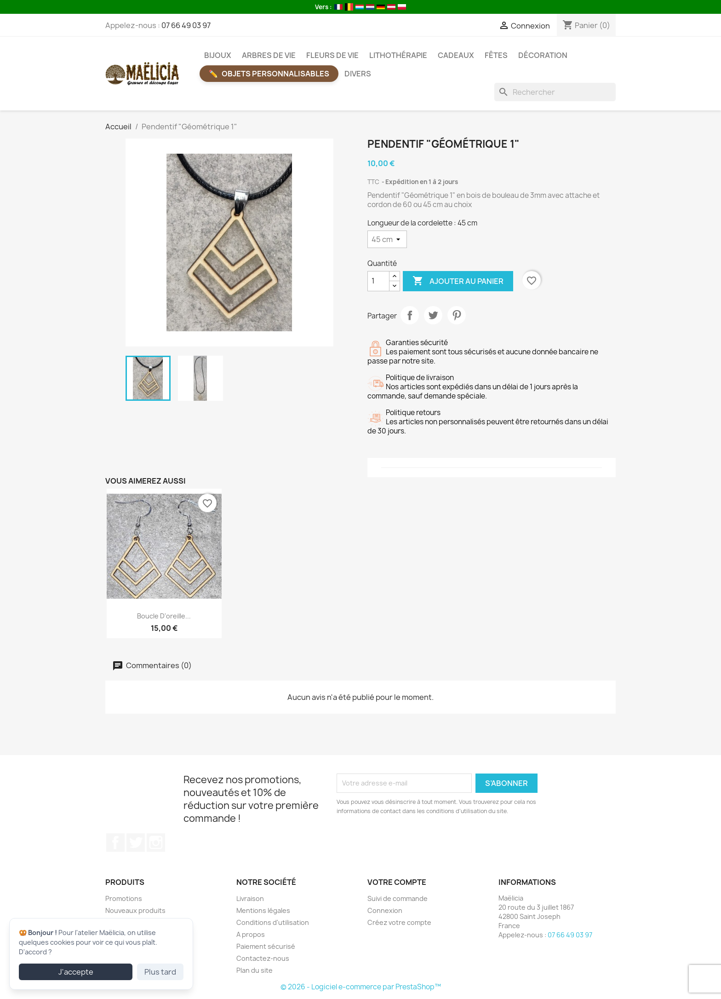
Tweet (433, 315)
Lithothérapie (398, 55)
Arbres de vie (269, 55)
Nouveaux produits (135, 910)
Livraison (250, 898)
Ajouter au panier (458, 281)
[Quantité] (378, 281)
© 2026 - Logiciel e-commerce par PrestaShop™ (360, 987)
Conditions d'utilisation (272, 922)
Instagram (156, 842)
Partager (410, 315)
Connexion (384, 910)
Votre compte (396, 882)
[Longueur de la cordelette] (387, 239)
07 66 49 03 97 (186, 25)
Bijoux (217, 55)
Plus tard (160, 972)
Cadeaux (456, 55)
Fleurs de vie (332, 55)
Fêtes (496, 55)
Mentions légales (263, 910)
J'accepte (75, 972)
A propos (250, 934)
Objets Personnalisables (275, 74)
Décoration (542, 55)
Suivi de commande (397, 898)
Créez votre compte (399, 922)
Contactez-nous (262, 958)
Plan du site (254, 970)
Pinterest (456, 315)
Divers (357, 74)
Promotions (123, 898)
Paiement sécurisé (265, 946)
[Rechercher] (555, 92)
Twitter (135, 842)
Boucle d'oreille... (164, 616)
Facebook (115, 842)
